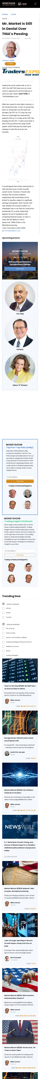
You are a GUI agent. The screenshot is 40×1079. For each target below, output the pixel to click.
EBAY (18, 810)
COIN (20, 1068)
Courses (8, 617)
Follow (10, 64)
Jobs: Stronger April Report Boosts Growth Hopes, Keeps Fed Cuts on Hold (18, 943)
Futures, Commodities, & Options (16, 637)
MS (26, 1068)
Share (5, 14)
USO (34, 810)
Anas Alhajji (20, 314)
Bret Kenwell (15, 958)
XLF (29, 706)
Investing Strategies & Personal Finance (19, 642)
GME (21, 810)
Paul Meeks (20, 349)
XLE (35, 758)
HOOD (23, 1068)
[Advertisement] (20, 414)
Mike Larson (15, 700)
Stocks (8, 651)
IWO (24, 706)
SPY (35, 909)
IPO (32, 909)
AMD (17, 1068)
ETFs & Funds (10, 628)
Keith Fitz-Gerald (17, 752)
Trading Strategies (12, 655)
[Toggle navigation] (35, 4)
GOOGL (26, 1016)
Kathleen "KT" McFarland (20, 385)
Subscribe (20, 481)
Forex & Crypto (10, 633)
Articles (8, 608)
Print (13, 14)
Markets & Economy (12, 646)
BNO (34, 1016)
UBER (29, 1068)
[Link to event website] (20, 260)
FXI (30, 909)
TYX (34, 706)
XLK (32, 706)
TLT (27, 706)
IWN (22, 706)
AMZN (21, 1016)
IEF (24, 810)
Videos (8, 613)
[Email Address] (20, 477)
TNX (32, 758)
